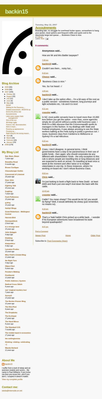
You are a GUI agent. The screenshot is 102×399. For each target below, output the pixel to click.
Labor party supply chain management (14, 117)
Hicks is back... (11, 127)
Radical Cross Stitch (13, 284)
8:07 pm (45, 227)
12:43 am (45, 191)
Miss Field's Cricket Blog (15, 255)
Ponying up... (10, 131)
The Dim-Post (11, 307)
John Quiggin (11, 232)
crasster (46, 112)
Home (68, 235)
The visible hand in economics (18, 333)
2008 (7, 89)
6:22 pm (45, 141)
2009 (7, 87)
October (10, 94)
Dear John (9, 180)
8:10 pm (45, 73)
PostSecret (9, 275)
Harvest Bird (10, 217)
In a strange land (12, 227)
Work (42, 39)
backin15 (16, 11)
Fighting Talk (10, 186)
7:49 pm (45, 60)
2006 (7, 145)
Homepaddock (11, 221)
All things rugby (11, 122)
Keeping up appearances (15, 129)
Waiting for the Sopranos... (15, 107)
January (10, 142)
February (10, 140)
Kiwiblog (8, 238)
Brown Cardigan (12, 167)
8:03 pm (45, 173)
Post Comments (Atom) (57, 241)
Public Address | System (15, 281)
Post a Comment (41, 231)
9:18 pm (45, 209)
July (8, 98)
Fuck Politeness (12, 197)
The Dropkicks (11, 312)
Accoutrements (45, 27)
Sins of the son (11, 120)
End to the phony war (13, 112)
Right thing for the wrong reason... (18, 133)
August (9, 96)
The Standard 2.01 (12, 327)
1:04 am (45, 91)
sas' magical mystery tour (16, 290)
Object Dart (10, 266)
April (8, 136)
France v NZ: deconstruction (16, 125)
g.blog (7, 203)
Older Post (95, 235)
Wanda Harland (11, 348)
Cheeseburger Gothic (14, 171)
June (9, 101)
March (9, 138)
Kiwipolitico (10, 243)
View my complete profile (12, 379)
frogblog (8, 191)
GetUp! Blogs (10, 208)
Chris (45, 177)
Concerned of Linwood (14, 174)
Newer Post (40, 235)
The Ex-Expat (10, 316)
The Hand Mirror (12, 321)
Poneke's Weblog (12, 272)
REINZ (8, 105)
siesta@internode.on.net (12, 391)
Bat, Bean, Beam (12, 156)
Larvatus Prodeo (12, 249)
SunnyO (8, 295)
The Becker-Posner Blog (15, 301)
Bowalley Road (11, 162)
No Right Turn (11, 260)
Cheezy (46, 77)
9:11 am (45, 109)
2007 (7, 92)
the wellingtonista (12, 338)
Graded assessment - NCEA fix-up (18, 109)
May (8, 103)
